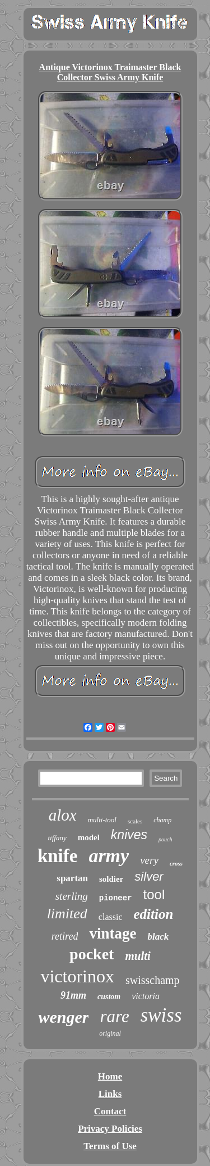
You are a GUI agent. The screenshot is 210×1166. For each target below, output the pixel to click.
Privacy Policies (110, 1128)
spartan (72, 878)
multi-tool (102, 820)
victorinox (77, 976)
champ (162, 820)
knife (58, 856)
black (158, 936)
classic (111, 917)
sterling (71, 896)
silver (148, 876)
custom (108, 996)
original (110, 1033)
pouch (165, 839)
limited (67, 913)
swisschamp (152, 980)
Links (110, 1093)
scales (135, 821)
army (108, 855)
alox (63, 815)
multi (138, 956)
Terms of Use (110, 1146)
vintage (112, 933)
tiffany (57, 837)
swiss (161, 1015)
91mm (73, 995)
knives (129, 834)
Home (110, 1076)
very (149, 860)
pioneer (115, 898)
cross (176, 863)
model (89, 837)
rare (114, 1016)
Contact (110, 1111)
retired (65, 936)
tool (154, 894)
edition (154, 914)
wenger (63, 1017)
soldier (111, 878)
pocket (91, 954)
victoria (146, 996)
